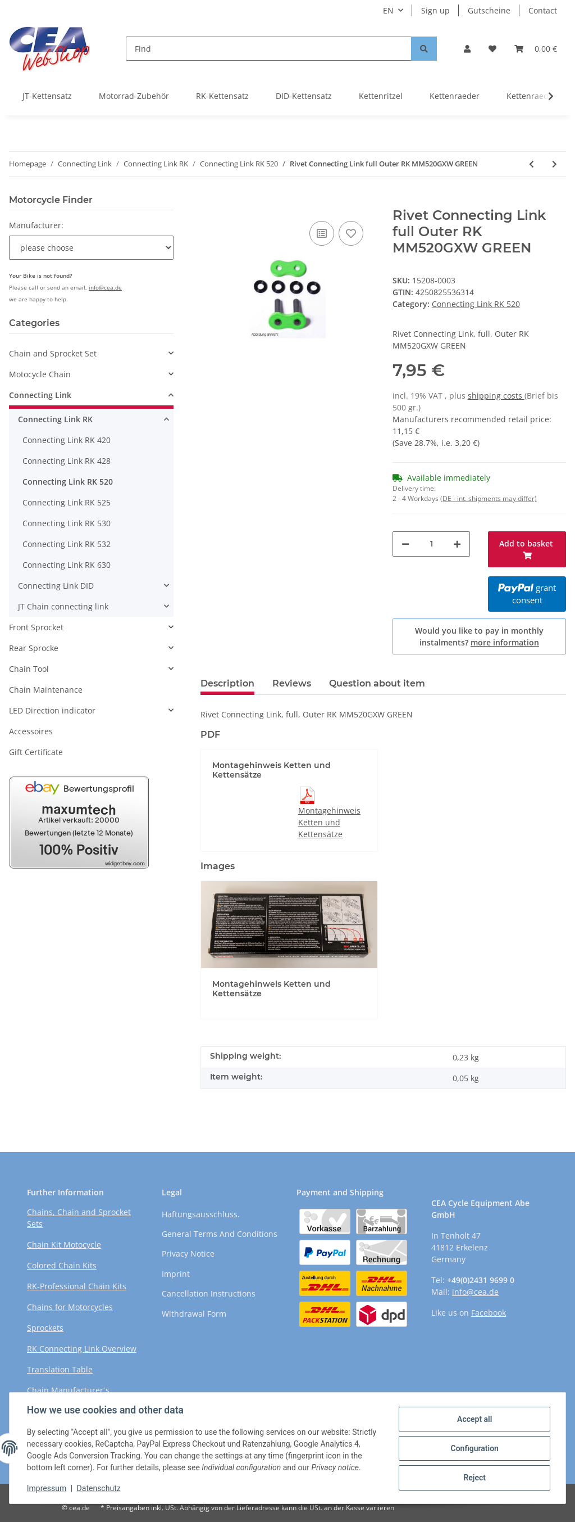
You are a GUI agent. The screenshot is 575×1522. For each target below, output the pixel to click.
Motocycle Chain (40, 374)
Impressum (47, 1488)
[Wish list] (492, 48)
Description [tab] (227, 683)
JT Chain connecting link (63, 606)
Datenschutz (99, 1488)
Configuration (474, 1448)
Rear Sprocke (33, 648)
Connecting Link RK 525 (66, 502)
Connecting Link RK (55, 419)
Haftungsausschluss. (201, 1214)
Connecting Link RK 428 (66, 460)
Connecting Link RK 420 (66, 440)
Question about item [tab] (377, 683)
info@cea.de (105, 287)
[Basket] (535, 48)
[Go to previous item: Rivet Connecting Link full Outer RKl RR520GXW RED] (531, 164)
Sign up (435, 10)
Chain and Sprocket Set (53, 353)
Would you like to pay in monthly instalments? (479, 636)
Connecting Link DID (56, 585)
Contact (542, 10)
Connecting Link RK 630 (66, 564)
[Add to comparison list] (321, 233)
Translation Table (60, 1369)
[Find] (269, 49)
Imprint (176, 1273)
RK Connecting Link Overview (81, 1348)
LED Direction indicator (52, 710)
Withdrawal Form (194, 1313)
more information (505, 642)
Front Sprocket (36, 627)
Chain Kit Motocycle (64, 1244)
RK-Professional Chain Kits (76, 1286)
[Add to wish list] (351, 233)
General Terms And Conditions (219, 1234)
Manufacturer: (36, 225)
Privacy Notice (188, 1253)
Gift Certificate (36, 752)
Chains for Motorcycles (70, 1307)
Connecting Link (40, 395)
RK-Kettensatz (222, 96)
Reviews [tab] (291, 683)
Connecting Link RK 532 (66, 544)
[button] (467, 48)
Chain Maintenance (46, 689)
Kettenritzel (381, 96)
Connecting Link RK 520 (476, 304)
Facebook (488, 1312)
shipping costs (496, 395)
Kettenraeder (455, 96)
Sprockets (45, 1327)
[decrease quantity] (405, 544)
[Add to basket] (209, 201)
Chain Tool (29, 668)
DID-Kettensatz (304, 96)
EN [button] (388, 10)
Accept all (474, 1419)
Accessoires (31, 731)
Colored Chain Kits (62, 1265)
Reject (474, 1477)
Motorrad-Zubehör (134, 96)
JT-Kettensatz (47, 96)
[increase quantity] (457, 544)
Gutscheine (489, 10)
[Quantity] (431, 544)
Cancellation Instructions (208, 1293)
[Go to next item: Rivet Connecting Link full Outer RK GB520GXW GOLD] (554, 164)
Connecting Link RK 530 (66, 523)
